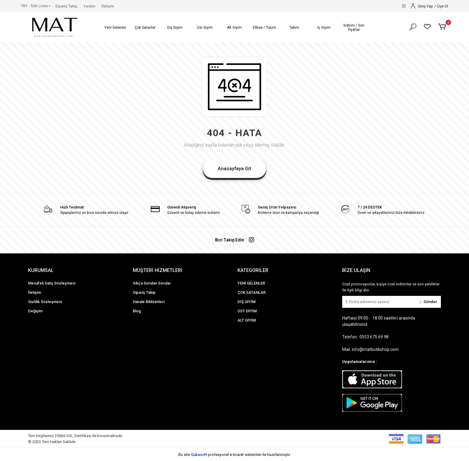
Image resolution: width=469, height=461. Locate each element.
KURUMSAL (41, 270)
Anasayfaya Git (234, 168)
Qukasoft (199, 454)
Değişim (35, 311)
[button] (115, 27)
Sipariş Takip (66, 6)
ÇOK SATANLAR (251, 292)
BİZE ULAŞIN (356, 270)
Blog (137, 311)
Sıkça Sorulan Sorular (152, 283)
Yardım (89, 6)
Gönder (428, 301)
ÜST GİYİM (247, 311)
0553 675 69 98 (374, 336)
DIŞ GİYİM (246, 301)
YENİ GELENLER (251, 283)
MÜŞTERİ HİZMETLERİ (157, 270)
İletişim (107, 6)
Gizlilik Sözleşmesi (45, 301)
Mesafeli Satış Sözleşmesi (51, 283)
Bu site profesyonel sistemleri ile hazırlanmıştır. (234, 454)
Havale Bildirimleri (149, 301)
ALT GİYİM (246, 320)
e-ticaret (237, 454)
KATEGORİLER (252, 270)
